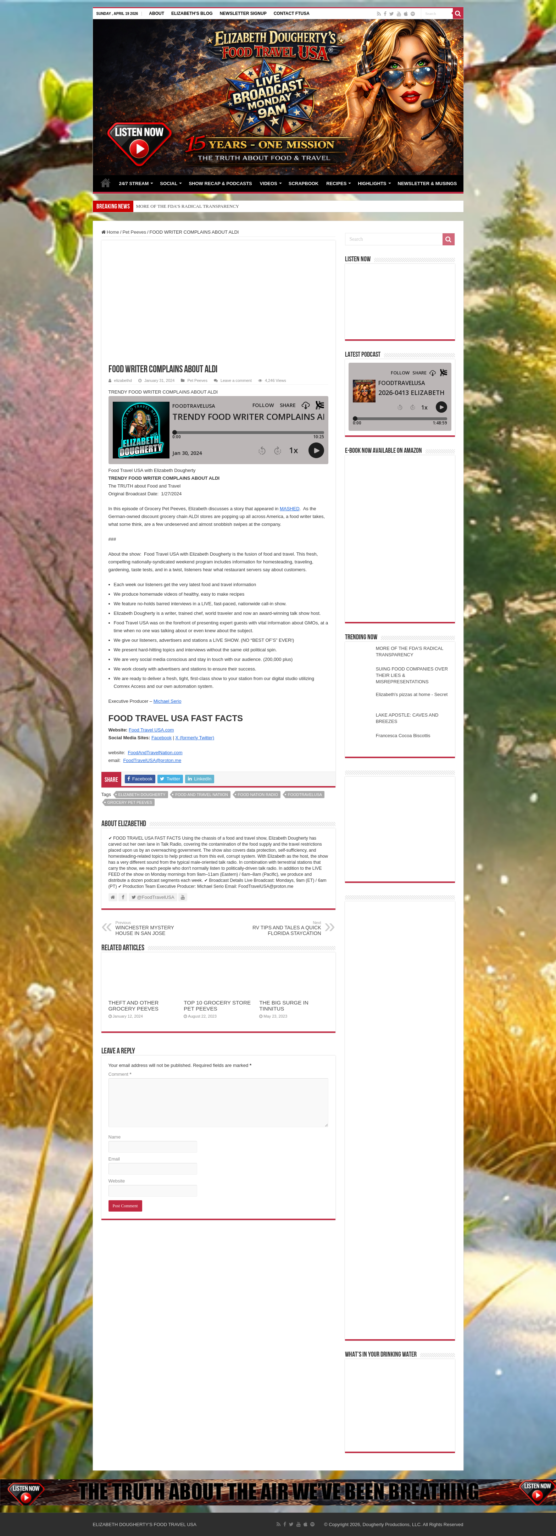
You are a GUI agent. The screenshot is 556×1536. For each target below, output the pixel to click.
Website (117, 1181)
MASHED (290, 508)
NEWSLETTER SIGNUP (243, 13)
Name (115, 1137)
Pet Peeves (134, 232)
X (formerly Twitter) (195, 737)
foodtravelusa (305, 794)
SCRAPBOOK (304, 183)
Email (114, 1159)
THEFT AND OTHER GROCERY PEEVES (134, 1006)
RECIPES (336, 183)
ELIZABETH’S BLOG (192, 13)
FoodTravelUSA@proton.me (152, 760)
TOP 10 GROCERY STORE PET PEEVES (217, 1006)
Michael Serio (168, 701)
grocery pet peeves (129, 802)
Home (110, 232)
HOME (105, 182)
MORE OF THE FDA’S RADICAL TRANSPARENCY (187, 206)
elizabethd (123, 380)
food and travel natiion (201, 794)
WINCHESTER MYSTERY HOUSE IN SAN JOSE (152, 928)
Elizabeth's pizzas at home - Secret (412, 694)
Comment (120, 1074)
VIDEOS (268, 183)
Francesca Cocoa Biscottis (403, 735)
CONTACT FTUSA (292, 13)
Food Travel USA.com (151, 730)
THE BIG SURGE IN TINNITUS (283, 1006)
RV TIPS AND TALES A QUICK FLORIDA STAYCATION (285, 928)
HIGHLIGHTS (372, 183)
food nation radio (258, 794)
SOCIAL (168, 183)
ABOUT (156, 13)
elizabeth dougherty (142, 794)
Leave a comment (236, 380)
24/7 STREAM (134, 183)
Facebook (161, 737)
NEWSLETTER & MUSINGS (427, 183)
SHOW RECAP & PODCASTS (220, 183)
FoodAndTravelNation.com (155, 752)
